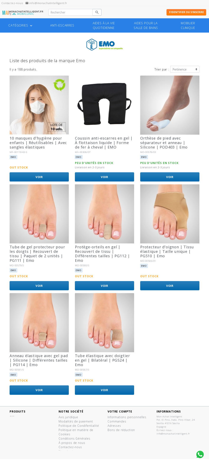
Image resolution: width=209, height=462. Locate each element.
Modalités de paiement (76, 421)
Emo (13, 156)
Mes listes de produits (124, 434)
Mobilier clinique (188, 25)
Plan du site (67, 451)
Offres (14, 417)
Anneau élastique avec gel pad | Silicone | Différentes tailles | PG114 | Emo (39, 360)
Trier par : (162, 69)
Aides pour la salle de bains (146, 25)
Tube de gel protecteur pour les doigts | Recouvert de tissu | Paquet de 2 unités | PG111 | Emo (37, 253)
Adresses (114, 426)
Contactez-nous (70, 447)
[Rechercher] (70, 12)
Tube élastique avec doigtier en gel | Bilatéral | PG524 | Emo (102, 360)
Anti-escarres (62, 25)
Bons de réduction (121, 430)
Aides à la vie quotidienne (104, 25)
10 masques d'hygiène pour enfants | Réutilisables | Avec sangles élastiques (38, 143)
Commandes (117, 421)
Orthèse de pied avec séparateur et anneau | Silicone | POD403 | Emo (164, 143)
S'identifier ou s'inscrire (186, 12)
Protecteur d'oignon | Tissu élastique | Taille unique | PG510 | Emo (167, 251)
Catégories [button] (20, 25)
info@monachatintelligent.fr (46, 3)
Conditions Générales (74, 438)
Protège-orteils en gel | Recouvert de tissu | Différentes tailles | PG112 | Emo (102, 253)
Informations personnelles (127, 417)
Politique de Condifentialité (79, 426)
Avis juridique (68, 417)
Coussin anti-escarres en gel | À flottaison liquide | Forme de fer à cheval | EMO (104, 143)
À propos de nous (72, 443)
